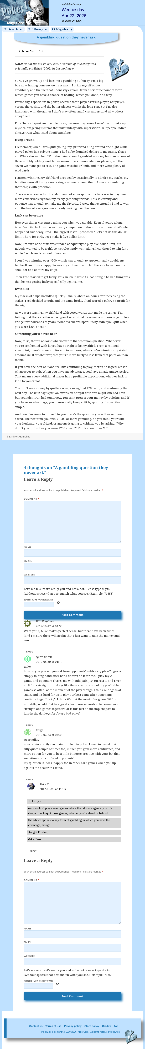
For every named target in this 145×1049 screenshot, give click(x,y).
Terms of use (53, 1026)
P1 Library (37, 29)
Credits (106, 1026)
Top (116, 1026)
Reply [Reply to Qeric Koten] (29, 725)
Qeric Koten (44, 657)
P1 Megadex (62, 29)
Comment (31, 498)
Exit (41, 51)
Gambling (24, 436)
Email (28, 561)
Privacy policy (73, 1026)
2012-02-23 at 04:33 (49, 735)
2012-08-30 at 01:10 (49, 662)
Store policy (91, 1026)
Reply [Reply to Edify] (29, 779)
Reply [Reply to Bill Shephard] (29, 652)
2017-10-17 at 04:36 (49, 626)
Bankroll (13, 436)
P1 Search (13, 29)
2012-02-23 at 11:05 (52, 789)
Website (29, 574)
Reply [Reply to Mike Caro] (33, 850)
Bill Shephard (45, 621)
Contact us (36, 1026)
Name (27, 547)
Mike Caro (46, 784)
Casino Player (65, 68)
